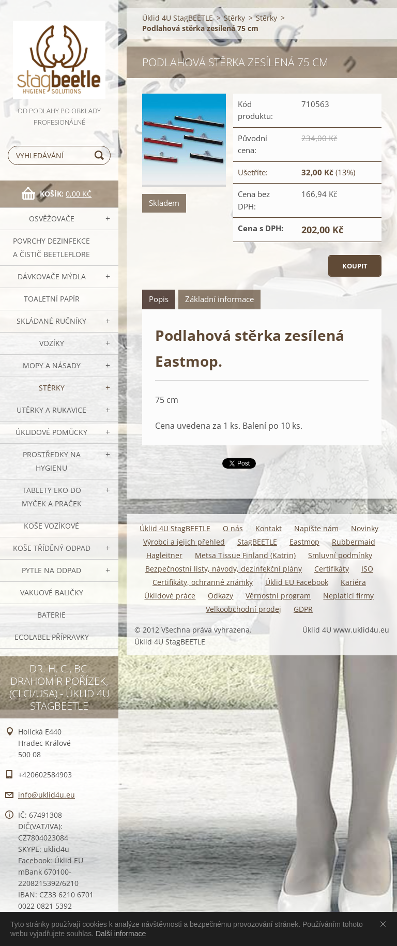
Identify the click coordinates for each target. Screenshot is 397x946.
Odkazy (220, 595)
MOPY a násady (52, 365)
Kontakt (268, 528)
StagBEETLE (257, 542)
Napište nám (316, 528)
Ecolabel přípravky (51, 637)
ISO (367, 569)
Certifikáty (331, 569)
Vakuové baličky (51, 592)
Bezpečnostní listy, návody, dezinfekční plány (223, 569)
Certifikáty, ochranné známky (202, 582)
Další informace (121, 933)
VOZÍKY (51, 343)
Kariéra (353, 582)
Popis (159, 299)
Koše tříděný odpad (51, 548)
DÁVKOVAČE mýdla (52, 276)
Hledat (101, 155)
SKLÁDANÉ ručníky (51, 321)
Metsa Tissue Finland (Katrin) (245, 555)
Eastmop (304, 542)
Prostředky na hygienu (52, 461)
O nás (233, 528)
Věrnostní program (278, 595)
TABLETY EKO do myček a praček (52, 496)
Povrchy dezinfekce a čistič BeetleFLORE (51, 247)
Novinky (364, 528)
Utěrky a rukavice (51, 410)
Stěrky (52, 388)
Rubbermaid (353, 542)
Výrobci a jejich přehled (184, 542)
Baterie (51, 615)
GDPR (303, 609)
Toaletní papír (52, 299)
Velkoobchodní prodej (243, 609)
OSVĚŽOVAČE (51, 218)
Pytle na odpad (51, 570)
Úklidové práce (169, 595)
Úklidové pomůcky (51, 432)
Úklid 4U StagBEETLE (177, 18)
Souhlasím (385, 924)
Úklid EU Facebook (296, 582)
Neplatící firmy (348, 595)
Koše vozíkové (51, 526)
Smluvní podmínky (340, 555)
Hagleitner (164, 555)
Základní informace (219, 299)
